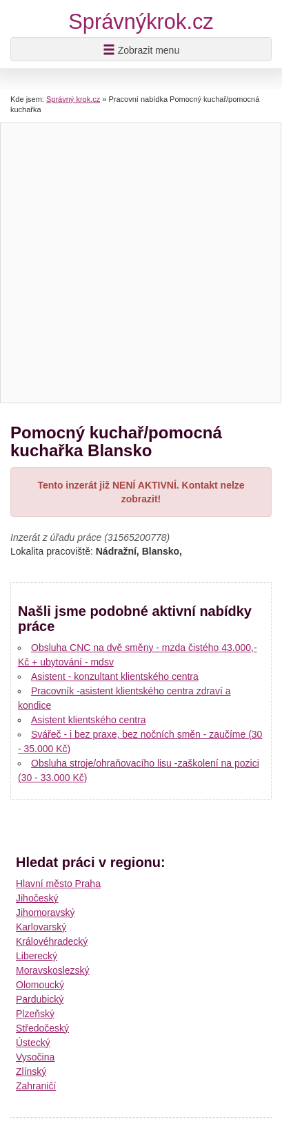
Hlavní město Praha (58, 883)
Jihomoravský (45, 912)
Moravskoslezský (53, 970)
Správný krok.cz (73, 99)
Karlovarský (41, 926)
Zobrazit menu (141, 49)
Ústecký (33, 1042)
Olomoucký (40, 984)
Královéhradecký (52, 941)
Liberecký (36, 955)
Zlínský (31, 1071)
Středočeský (42, 1028)
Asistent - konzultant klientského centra (115, 676)
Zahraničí (36, 1085)
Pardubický (39, 999)
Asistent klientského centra (88, 719)
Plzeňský (35, 1013)
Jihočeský (37, 898)
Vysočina (35, 1056)
